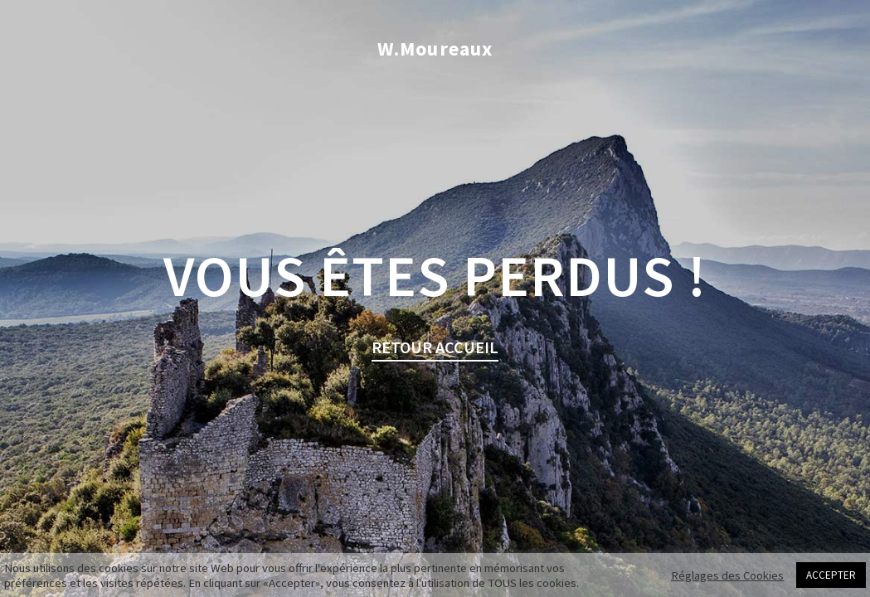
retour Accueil (435, 347)
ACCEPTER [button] (831, 575)
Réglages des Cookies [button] (727, 575)
